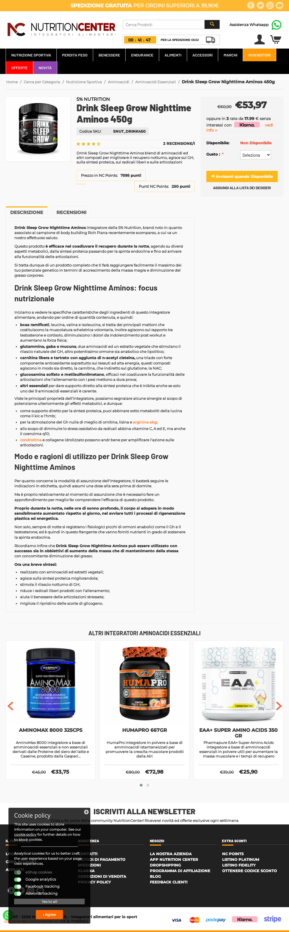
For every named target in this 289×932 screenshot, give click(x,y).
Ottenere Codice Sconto (249, 870)
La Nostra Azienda (171, 854)
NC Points (233, 854)
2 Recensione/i (179, 143)
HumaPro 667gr (144, 730)
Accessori (202, 55)
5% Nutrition (93, 99)
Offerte (19, 67)
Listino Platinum (240, 859)
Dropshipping (165, 865)
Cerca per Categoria (42, 82)
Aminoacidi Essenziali (155, 82)
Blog (155, 876)
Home (12, 82)
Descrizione (26, 212)
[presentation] (10, 706)
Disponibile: (217, 143)
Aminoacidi (118, 82)
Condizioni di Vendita (102, 876)
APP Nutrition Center (174, 859)
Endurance (142, 55)
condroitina (30, 440)
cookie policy (25, 834)
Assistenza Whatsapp (249, 24)
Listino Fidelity (239, 865)
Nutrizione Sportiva (31, 55)
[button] (141, 785)
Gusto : (213, 154)
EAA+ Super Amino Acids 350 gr (238, 733)
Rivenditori (259, 55)
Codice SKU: (90, 131)
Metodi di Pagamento (101, 859)
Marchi (230, 55)
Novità (45, 67)
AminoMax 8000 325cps (50, 730)
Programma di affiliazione (180, 870)
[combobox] (171, 24)
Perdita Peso (74, 55)
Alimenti (173, 55)
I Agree (49, 914)
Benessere (109, 55)
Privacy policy (94, 882)
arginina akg (145, 422)
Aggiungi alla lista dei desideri (242, 187)
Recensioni (71, 212)
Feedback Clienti (168, 882)
